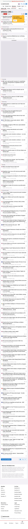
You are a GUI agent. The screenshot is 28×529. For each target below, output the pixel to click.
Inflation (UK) (3, 8)
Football (19, 6)
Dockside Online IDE (4, 510)
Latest (5, 13)
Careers (2, 508)
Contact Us (3, 492)
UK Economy (13, 8)
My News (11, 523)
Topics (16, 523)
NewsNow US (17, 490)
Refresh (22, 523)
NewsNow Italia (17, 496)
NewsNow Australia (18, 500)
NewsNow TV (3, 496)
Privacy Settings (17, 512)
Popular (9, 13)
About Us (2, 490)
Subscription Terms (18, 510)
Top (2, 13)
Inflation (8, 8)
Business (14, 6)
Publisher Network (4, 504)
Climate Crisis (8, 6)
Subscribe (3, 494)
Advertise (3, 506)
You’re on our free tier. (13, 1)
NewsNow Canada (17, 498)
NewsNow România (18, 494)
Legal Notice (16, 508)
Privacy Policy (17, 504)
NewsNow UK (16, 488)
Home (2, 488)
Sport (22, 6)
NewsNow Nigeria (17, 492)
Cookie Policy (16, 506)
